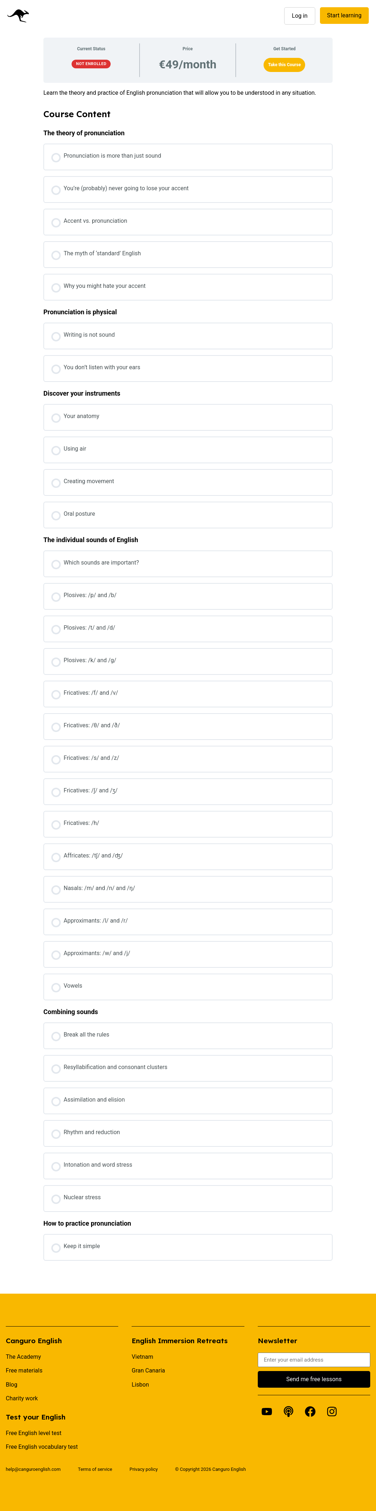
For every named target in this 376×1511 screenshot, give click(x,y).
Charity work (22, 1398)
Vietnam (142, 1356)
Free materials (24, 1370)
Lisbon (140, 1384)
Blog (11, 1384)
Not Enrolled (91, 63)
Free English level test (33, 1433)
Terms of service (95, 1469)
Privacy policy (143, 1469)
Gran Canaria (148, 1370)
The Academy (23, 1356)
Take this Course (284, 64)
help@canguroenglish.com (33, 1469)
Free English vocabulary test (42, 1446)
